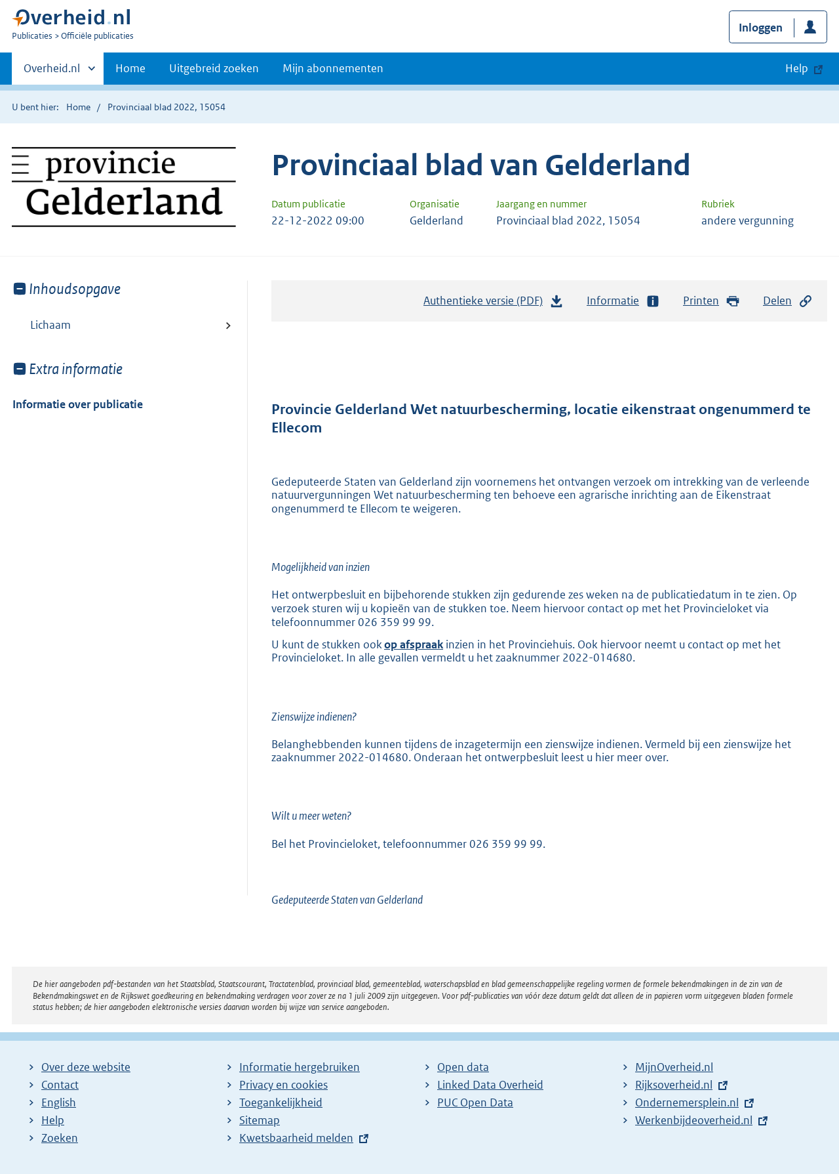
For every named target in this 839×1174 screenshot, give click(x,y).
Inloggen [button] (761, 27)
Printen (711, 300)
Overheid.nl (52, 72)
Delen (788, 300)
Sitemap (259, 1120)
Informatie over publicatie (77, 404)
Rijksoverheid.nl (673, 1085)
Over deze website (85, 1067)
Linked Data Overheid (490, 1085)
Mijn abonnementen (333, 68)
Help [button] (796, 68)
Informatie (623, 300)
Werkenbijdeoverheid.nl (693, 1120)
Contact (60, 1085)
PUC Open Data (475, 1102)
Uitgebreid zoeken (214, 68)
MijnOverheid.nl (674, 1067)
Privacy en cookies (283, 1085)
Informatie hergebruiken (299, 1067)
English (58, 1102)
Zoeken (59, 1138)
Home (130, 68)
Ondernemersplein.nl (687, 1102)
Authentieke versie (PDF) (493, 304)
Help (52, 1120)
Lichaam (50, 325)
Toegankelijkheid (280, 1102)
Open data (463, 1067)
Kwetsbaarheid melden (296, 1138)
